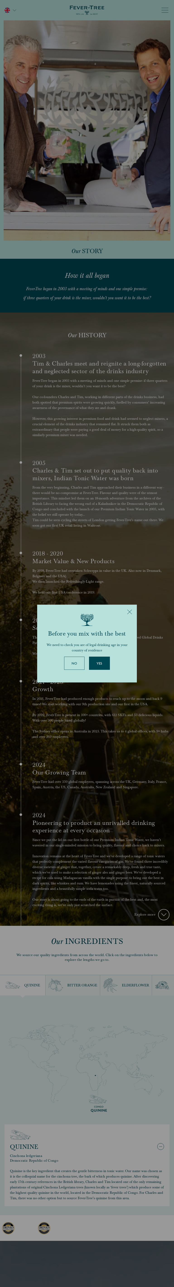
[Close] (129, 611)
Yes (99, 663)
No (74, 663)
